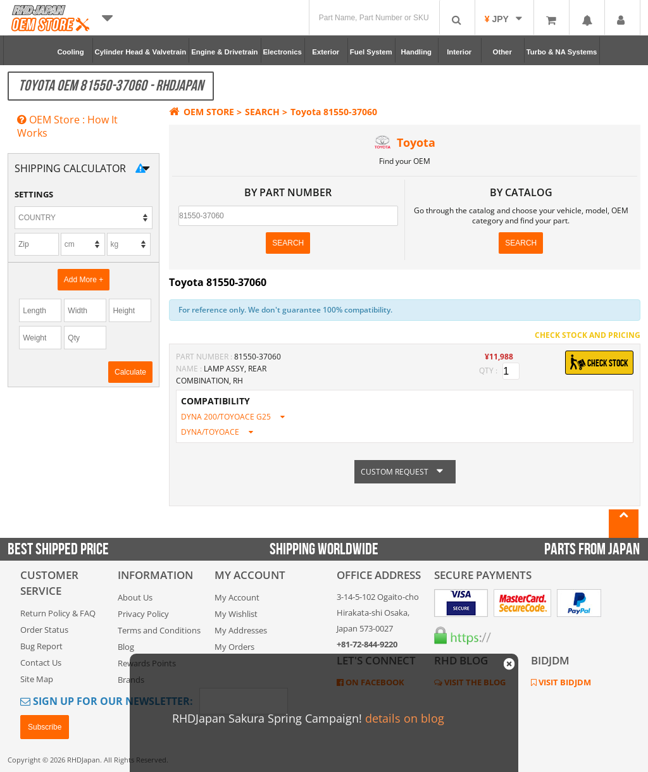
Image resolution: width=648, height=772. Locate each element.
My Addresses (241, 630)
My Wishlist (236, 613)
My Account (237, 597)
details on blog (404, 718)
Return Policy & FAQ (58, 613)
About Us (135, 597)
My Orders (234, 646)
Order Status (44, 629)
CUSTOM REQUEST (405, 471)
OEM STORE (201, 112)
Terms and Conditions (159, 630)
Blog (126, 646)
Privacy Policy (143, 613)
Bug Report (41, 646)
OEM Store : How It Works (67, 126)
